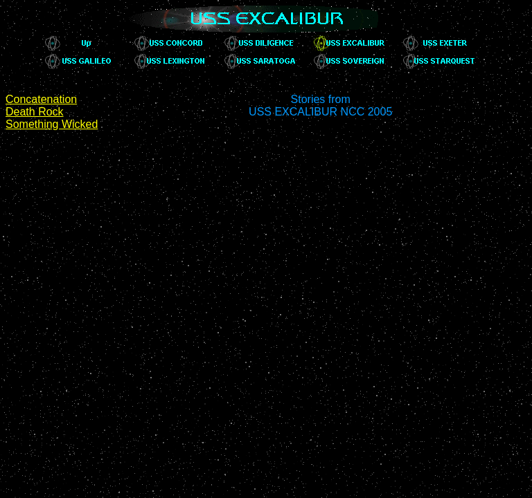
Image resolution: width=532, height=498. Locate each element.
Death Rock (35, 112)
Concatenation (41, 99)
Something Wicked (52, 124)
